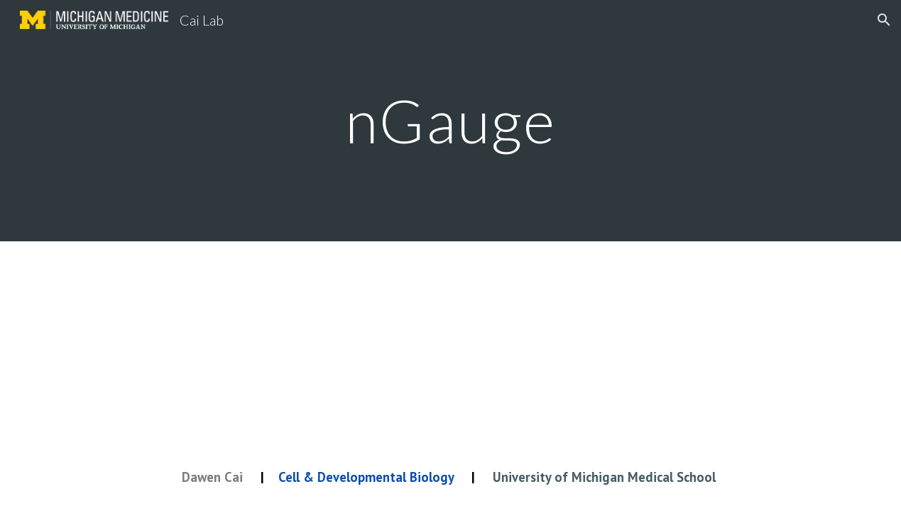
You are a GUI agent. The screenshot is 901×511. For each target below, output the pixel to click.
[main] (450, 120)
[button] (884, 20)
